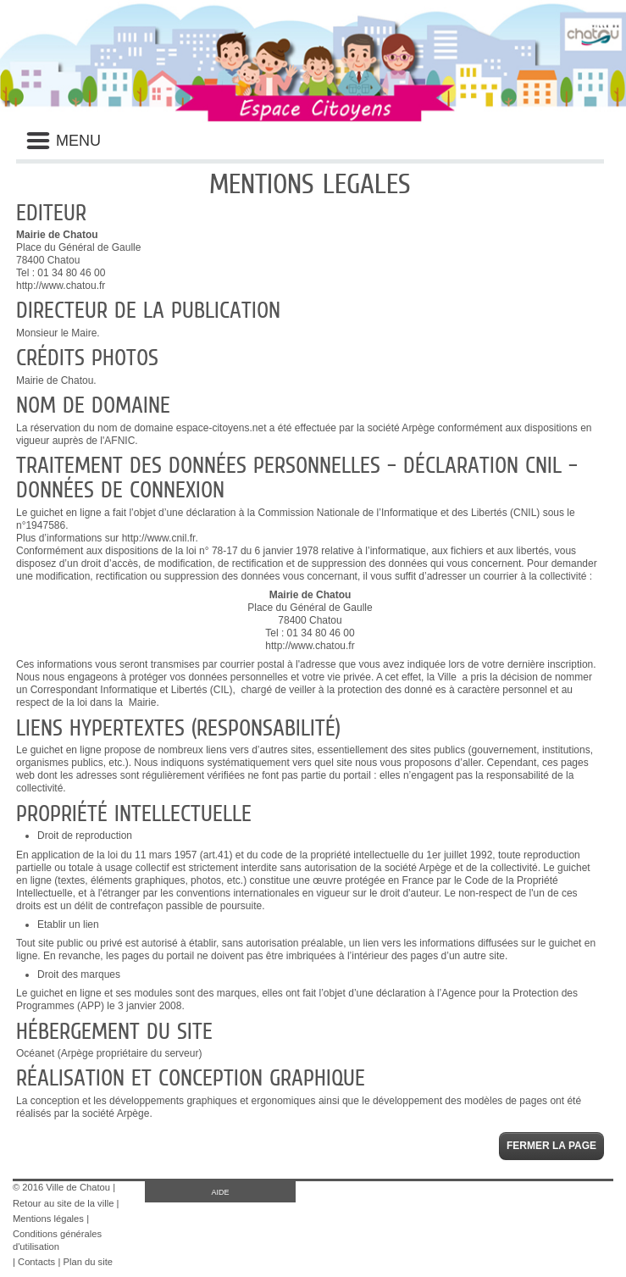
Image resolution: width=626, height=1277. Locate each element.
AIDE (220, 1192)
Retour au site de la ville (63, 1203)
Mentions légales (48, 1218)
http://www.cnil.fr (159, 538)
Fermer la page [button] (551, 1146)
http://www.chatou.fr (60, 285)
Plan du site (88, 1262)
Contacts (36, 1262)
